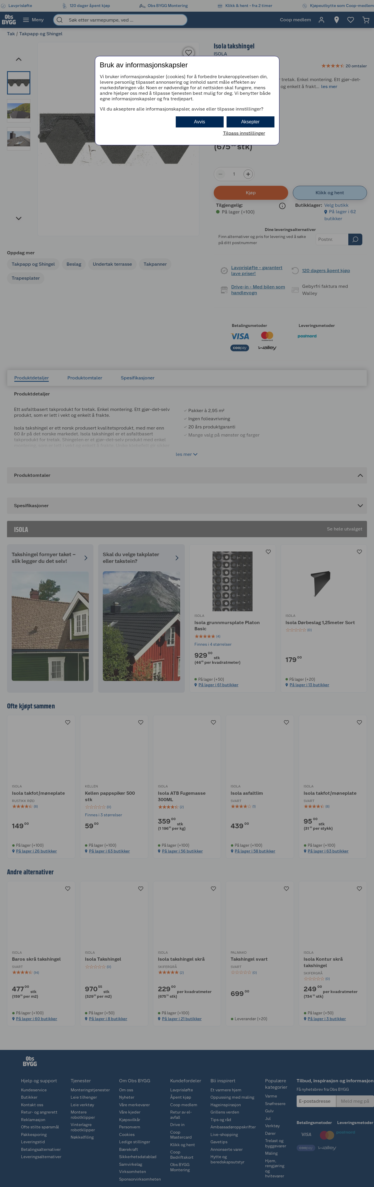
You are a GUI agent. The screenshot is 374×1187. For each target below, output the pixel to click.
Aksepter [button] (250, 121)
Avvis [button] (199, 121)
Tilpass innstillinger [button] (244, 133)
